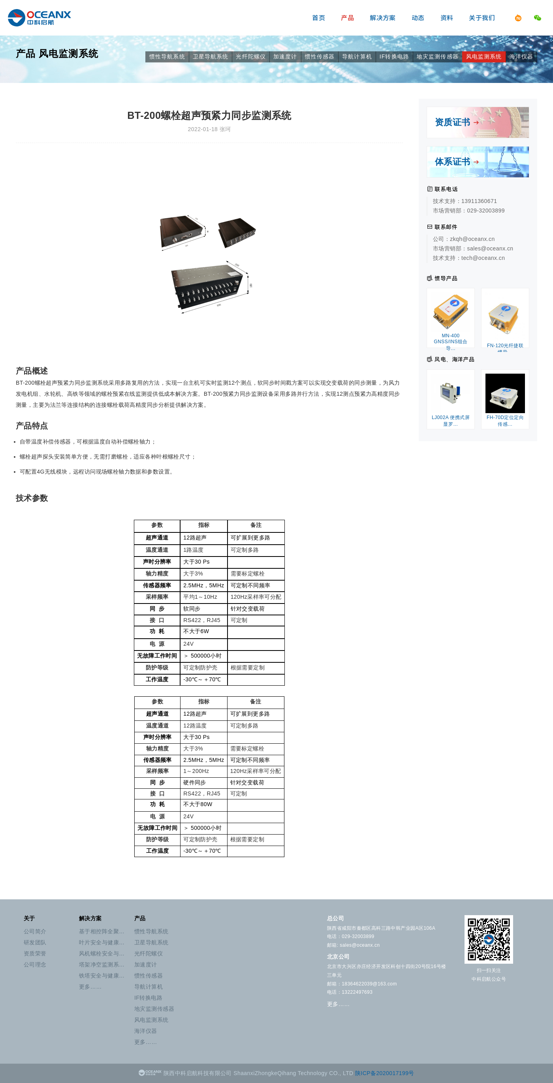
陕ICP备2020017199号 (384, 1073)
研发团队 (35, 942)
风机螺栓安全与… (101, 953)
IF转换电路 (394, 56)
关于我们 (482, 18)
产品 (347, 18)
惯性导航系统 (167, 56)
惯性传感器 (320, 56)
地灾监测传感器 (438, 56)
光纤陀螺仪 (251, 56)
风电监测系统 (68, 53)
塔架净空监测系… (101, 964)
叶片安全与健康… (101, 942)
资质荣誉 (35, 953)
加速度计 (285, 56)
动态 (418, 18)
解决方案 (383, 18)
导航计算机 (357, 56)
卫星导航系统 (211, 56)
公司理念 (35, 964)
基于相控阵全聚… (101, 931)
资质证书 (457, 122)
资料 (446, 18)
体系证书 (457, 162)
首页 (318, 18)
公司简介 (35, 931)
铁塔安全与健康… (101, 975)
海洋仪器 (521, 56)
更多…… (90, 986)
